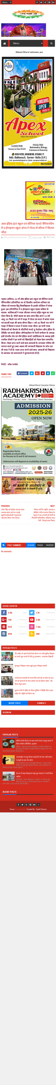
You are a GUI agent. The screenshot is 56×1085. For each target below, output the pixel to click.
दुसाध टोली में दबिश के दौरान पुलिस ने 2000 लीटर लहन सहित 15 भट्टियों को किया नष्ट (34, 692)
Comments (41, 703)
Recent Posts (15, 703)
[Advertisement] (28, 532)
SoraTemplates (20, 809)
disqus (40, 545)
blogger (31, 545)
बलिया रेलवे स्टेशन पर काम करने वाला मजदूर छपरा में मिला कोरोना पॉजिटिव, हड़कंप (34, 742)
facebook (49, 545)
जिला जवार (51, 237)
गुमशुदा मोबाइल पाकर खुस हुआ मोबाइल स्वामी (31, 665)
